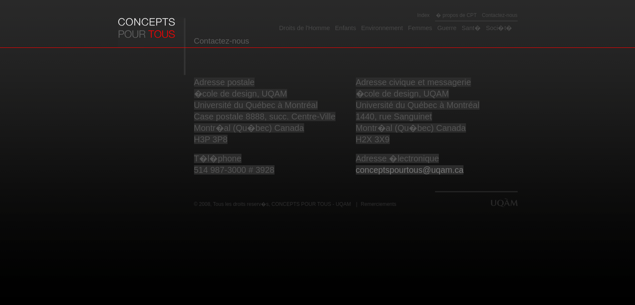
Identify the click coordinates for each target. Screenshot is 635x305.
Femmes (420, 28)
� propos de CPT (456, 15)
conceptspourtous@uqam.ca (410, 170)
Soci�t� (499, 28)
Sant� (471, 28)
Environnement (382, 28)
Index (423, 15)
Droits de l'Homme (304, 28)
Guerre (447, 28)
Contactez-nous (499, 15)
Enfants (345, 28)
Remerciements (379, 204)
